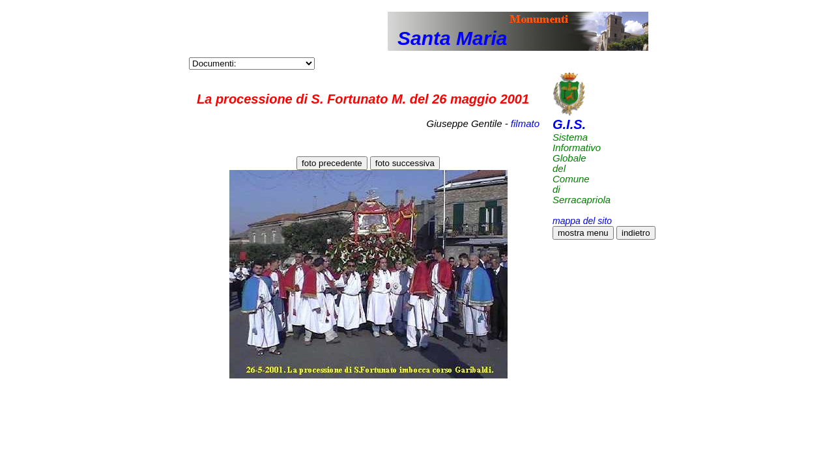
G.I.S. (569, 124)
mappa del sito (582, 221)
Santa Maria (452, 38)
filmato (525, 123)
